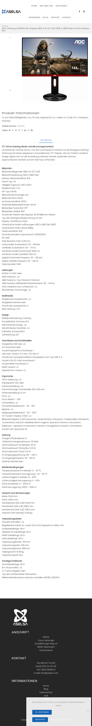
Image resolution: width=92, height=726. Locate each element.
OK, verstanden (42, 712)
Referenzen (34, 17)
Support (55, 17)
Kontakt (66, 17)
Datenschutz (46, 692)
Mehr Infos (40, 719)
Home (34, 6)
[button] (23, 69)
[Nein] (88, 711)
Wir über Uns (46, 6)
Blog (45, 17)
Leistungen (62, 6)
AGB (46, 695)
